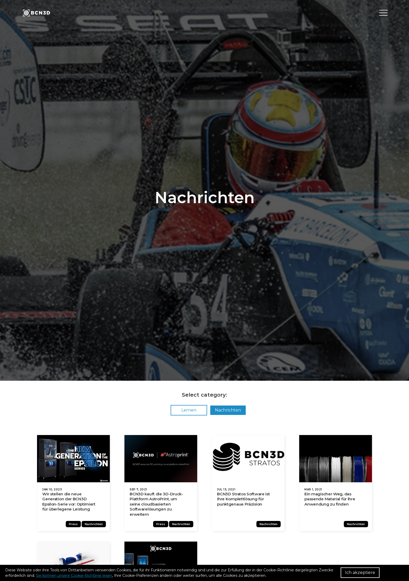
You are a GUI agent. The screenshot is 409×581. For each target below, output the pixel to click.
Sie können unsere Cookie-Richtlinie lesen (74, 575)
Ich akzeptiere (360, 572)
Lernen (188, 410)
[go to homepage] (36, 13)
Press (75, 527)
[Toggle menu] (383, 13)
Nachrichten (228, 410)
